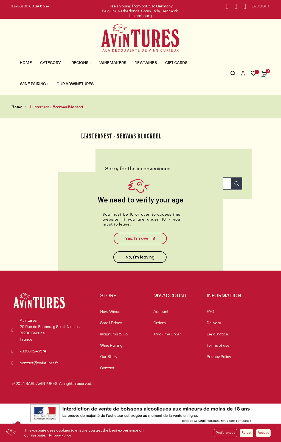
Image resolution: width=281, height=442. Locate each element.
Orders (159, 323)
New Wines (110, 312)
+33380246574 (33, 351)
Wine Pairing (111, 346)
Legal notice (217, 334)
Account (160, 312)
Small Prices (111, 323)
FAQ (210, 312)
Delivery (214, 323)
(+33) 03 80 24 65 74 (30, 6)
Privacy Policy (60, 435)
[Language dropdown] (257, 6)
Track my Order (167, 334)
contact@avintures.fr (39, 363)
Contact (107, 368)
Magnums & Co (114, 334)
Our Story (108, 357)
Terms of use (218, 346)
